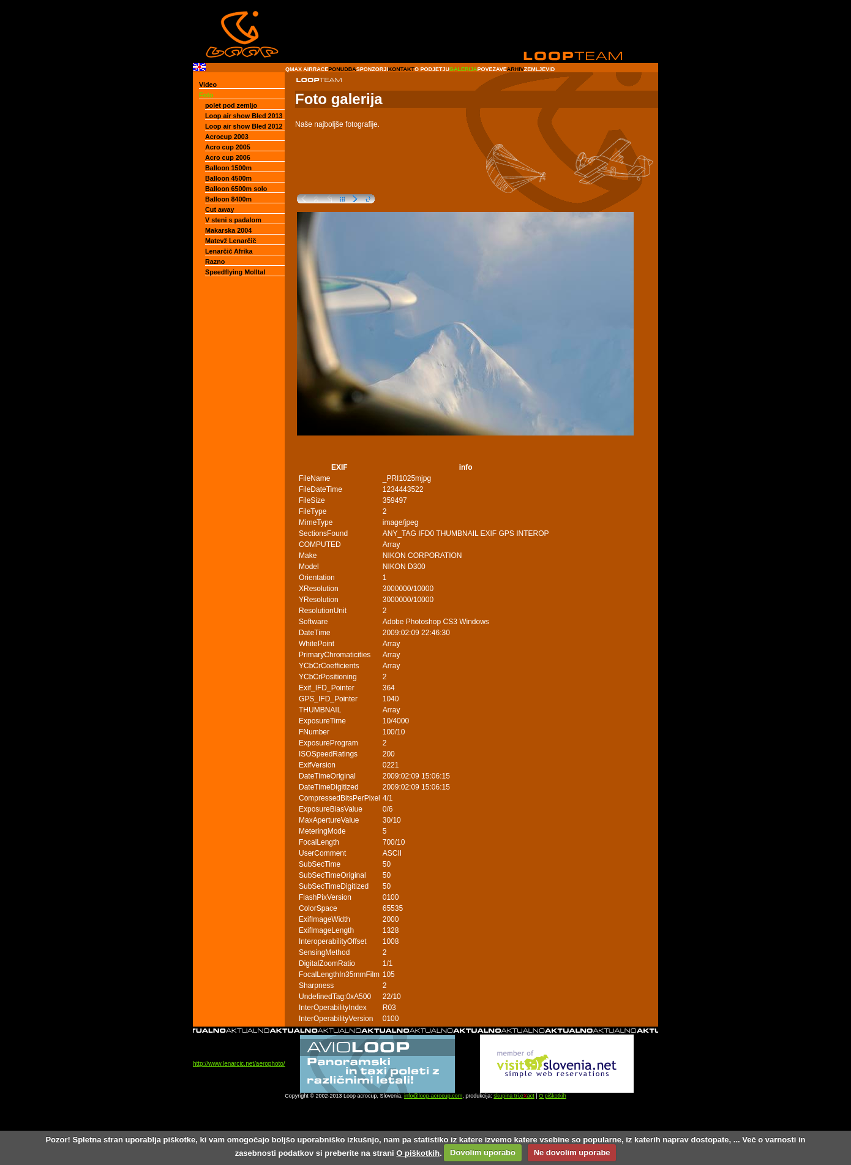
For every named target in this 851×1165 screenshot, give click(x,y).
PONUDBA (342, 69)
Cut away (219, 209)
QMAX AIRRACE (306, 69)
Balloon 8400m (228, 199)
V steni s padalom (233, 220)
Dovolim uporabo (482, 1152)
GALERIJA (463, 69)
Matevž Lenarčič (230, 240)
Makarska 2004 (228, 230)
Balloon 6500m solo (236, 188)
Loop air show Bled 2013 (244, 115)
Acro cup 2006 (227, 157)
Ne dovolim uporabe (572, 1152)
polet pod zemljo (231, 105)
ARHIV (515, 69)
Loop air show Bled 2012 (244, 126)
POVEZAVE (491, 69)
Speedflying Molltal (235, 272)
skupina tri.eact (513, 1096)
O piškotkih (552, 1096)
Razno (215, 261)
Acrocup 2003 (227, 136)
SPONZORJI (372, 69)
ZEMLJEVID (539, 69)
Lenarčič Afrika (229, 251)
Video (208, 84)
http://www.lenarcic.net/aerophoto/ (239, 1063)
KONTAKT (401, 69)
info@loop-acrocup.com (433, 1096)
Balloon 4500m (228, 178)
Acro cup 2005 (227, 147)
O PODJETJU (431, 69)
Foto (206, 95)
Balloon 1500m (228, 168)
